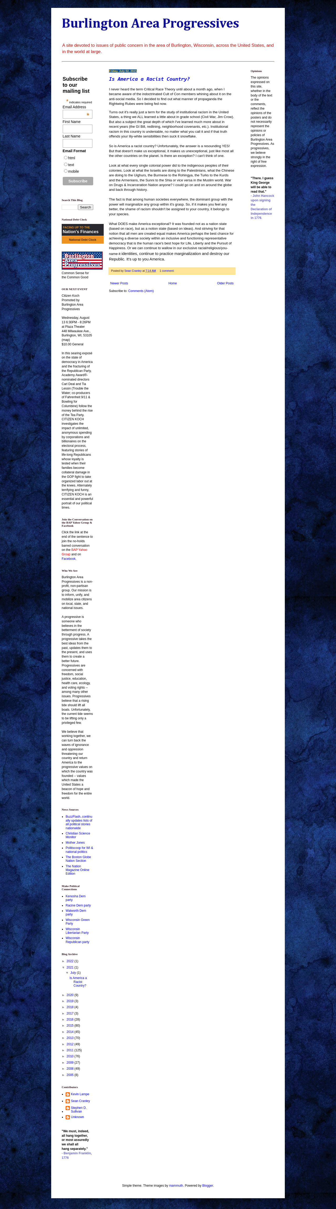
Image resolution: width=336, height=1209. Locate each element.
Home (173, 283)
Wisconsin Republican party (77, 940)
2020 (71, 995)
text (71, 165)
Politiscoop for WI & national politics (79, 849)
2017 (71, 1013)
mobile (73, 171)
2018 (71, 1007)
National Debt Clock (82, 239)
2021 (71, 967)
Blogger (207, 1185)
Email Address (76, 107)
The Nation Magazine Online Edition (77, 870)
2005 (71, 1075)
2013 (71, 1038)
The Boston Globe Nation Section (78, 859)
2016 (71, 1019)
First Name (72, 122)
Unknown (77, 1117)
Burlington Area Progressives (150, 23)
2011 (71, 1050)
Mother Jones (75, 842)
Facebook (69, 559)
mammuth (176, 1185)
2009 (71, 1062)
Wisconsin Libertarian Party (77, 931)
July (73, 973)
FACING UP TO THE (76, 227)
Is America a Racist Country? (149, 79)
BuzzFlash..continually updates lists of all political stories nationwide (79, 822)
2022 (71, 961)
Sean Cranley (80, 1101)
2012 (71, 1044)
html (71, 158)
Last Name (72, 136)
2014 (71, 1032)
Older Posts (225, 283)
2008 (71, 1068)
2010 (71, 1056)
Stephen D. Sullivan (79, 1109)
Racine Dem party (78, 905)
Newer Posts (119, 283)
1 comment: (167, 270)
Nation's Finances (80, 231)
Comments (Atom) (141, 291)
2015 (71, 1025)
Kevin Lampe (80, 1094)
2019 (71, 1001)
